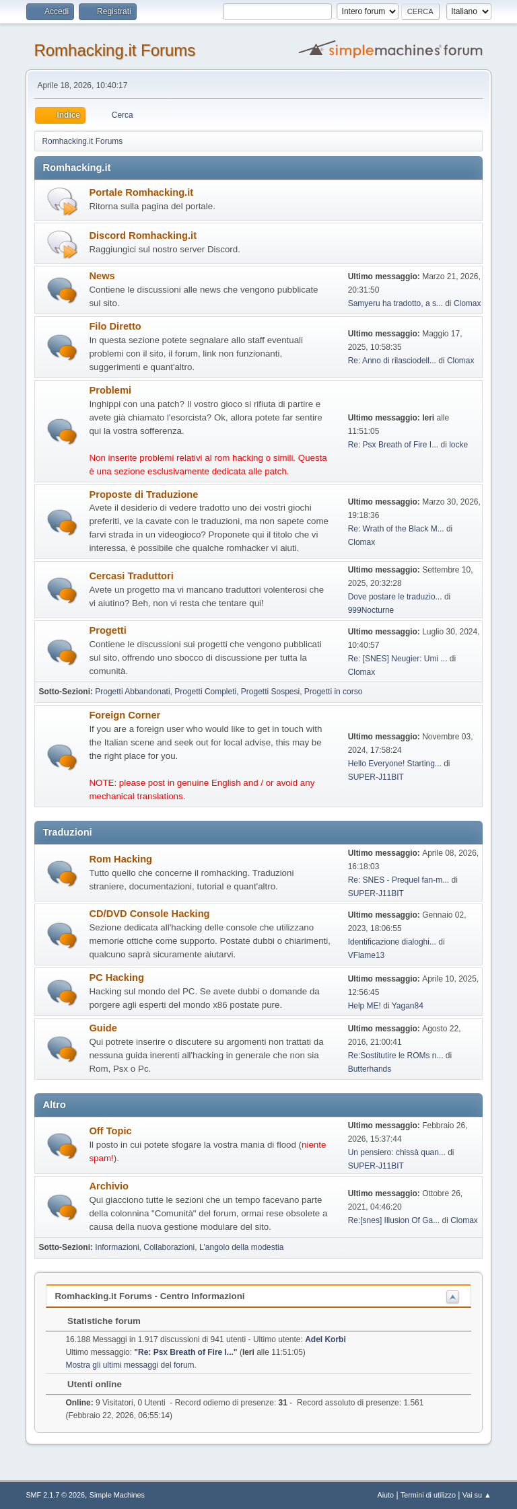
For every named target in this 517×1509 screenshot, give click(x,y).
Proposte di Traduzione (143, 494)
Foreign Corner (124, 715)
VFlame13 (366, 955)
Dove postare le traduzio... (395, 596)
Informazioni (117, 1247)
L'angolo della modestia (241, 1247)
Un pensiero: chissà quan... (397, 1152)
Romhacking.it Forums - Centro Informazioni (149, 1296)
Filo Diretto (115, 326)
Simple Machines (117, 1495)
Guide (103, 1028)
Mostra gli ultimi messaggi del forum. (130, 1365)
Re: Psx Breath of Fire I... (393, 444)
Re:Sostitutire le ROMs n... (396, 1055)
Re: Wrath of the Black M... (396, 528)
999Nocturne (371, 610)
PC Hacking (116, 977)
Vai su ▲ (476, 1495)
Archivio (109, 1186)
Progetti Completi (205, 691)
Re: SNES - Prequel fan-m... (399, 880)
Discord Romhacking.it (143, 235)
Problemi (110, 390)
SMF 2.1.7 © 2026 (55, 1495)
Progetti (107, 630)
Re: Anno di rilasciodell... (392, 360)
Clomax (467, 303)
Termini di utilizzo (428, 1495)
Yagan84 (407, 1005)
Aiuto (386, 1495)
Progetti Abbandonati (132, 691)
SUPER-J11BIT (376, 777)
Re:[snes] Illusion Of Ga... (394, 1220)
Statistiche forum (97, 1321)
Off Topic (110, 1131)
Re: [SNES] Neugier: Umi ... (398, 658)
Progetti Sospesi (270, 691)
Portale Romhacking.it (141, 192)
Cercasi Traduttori (131, 576)
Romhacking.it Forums (114, 50)
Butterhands (370, 1069)
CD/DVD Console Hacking (149, 913)
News (101, 275)
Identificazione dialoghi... (392, 942)
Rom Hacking (120, 859)
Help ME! (364, 1005)
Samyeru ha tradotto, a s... (395, 303)
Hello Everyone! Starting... (395, 763)
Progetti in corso (333, 691)
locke (458, 444)
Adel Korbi (325, 1339)
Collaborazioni (169, 1247)
